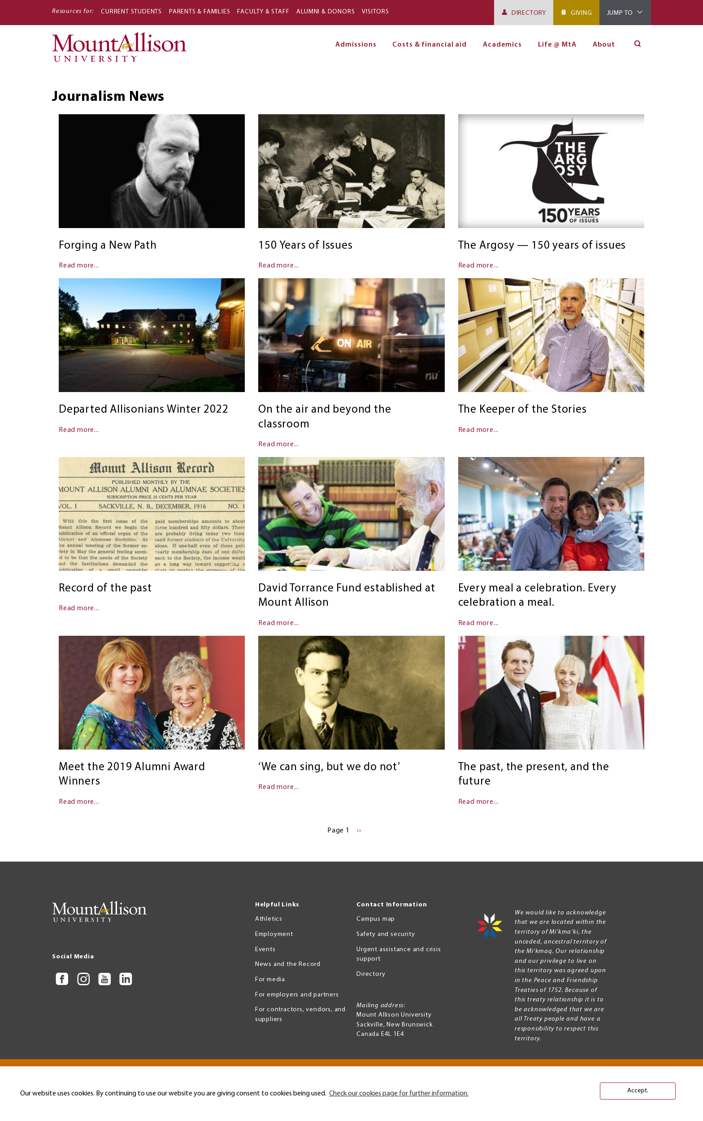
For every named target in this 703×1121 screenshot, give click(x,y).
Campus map (375, 919)
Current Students (131, 12)
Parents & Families (199, 12)
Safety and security (385, 934)
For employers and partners (297, 995)
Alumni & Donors (325, 12)
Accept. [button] (637, 1090)
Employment (274, 934)
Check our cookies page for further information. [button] (399, 1093)
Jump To (620, 13)
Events (265, 949)
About (604, 44)
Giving (581, 13)
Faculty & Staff (263, 12)
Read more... (79, 265)
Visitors (375, 12)
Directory (529, 13)
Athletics (268, 919)
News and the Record (288, 964)
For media (270, 979)
